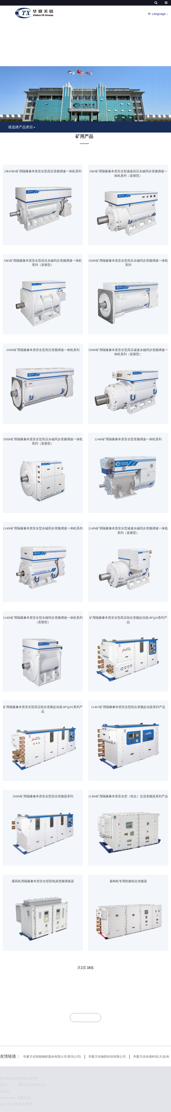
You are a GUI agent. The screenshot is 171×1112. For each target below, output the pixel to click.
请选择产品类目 (20, 127)
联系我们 (85, 1017)
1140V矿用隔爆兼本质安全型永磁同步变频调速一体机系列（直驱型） (43, 657)
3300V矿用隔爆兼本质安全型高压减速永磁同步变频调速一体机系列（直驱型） (128, 389)
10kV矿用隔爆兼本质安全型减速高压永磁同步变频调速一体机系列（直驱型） (128, 210)
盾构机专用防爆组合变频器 (128, 918)
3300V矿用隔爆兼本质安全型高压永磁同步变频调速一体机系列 (128, 300)
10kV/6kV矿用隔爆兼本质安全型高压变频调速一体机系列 (42, 208)
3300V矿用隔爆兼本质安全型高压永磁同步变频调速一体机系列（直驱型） (43, 478)
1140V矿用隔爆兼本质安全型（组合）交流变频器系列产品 (128, 833)
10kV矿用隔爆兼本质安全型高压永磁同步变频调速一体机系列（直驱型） (43, 300)
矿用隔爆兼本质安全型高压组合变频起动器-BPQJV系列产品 (128, 657)
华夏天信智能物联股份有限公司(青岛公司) (52, 1057)
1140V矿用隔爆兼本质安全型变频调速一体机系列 (128, 476)
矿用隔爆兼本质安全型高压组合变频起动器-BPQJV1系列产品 (43, 746)
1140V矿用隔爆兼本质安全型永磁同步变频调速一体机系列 (43, 565)
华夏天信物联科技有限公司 (107, 1057)
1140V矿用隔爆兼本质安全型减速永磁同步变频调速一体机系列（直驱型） (128, 567)
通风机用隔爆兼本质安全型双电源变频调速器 (43, 918)
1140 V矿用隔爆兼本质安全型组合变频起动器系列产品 (128, 744)
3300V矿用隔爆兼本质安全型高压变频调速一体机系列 (42, 387)
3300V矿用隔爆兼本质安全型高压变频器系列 (42, 833)
